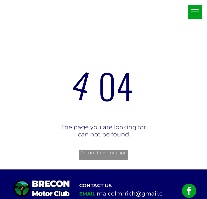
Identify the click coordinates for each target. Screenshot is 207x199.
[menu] (195, 12)
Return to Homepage (104, 152)
